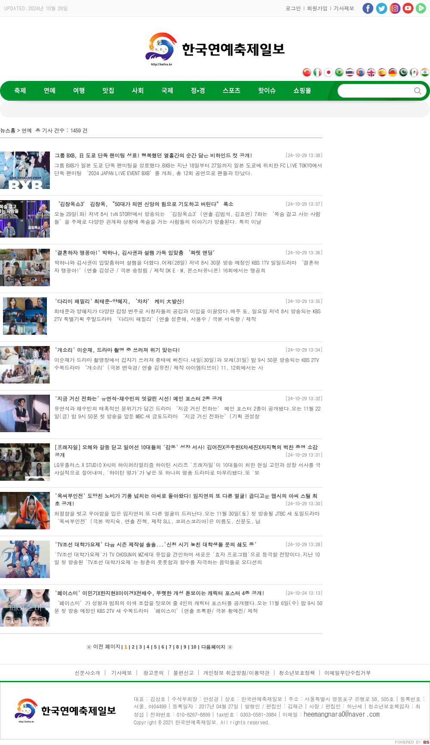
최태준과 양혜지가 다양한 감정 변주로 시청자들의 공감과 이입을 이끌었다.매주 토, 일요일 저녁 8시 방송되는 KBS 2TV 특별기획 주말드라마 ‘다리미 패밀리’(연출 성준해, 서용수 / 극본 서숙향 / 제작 (187, 314)
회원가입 (317, 8)
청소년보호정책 (297, 672)
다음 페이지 (213, 646)
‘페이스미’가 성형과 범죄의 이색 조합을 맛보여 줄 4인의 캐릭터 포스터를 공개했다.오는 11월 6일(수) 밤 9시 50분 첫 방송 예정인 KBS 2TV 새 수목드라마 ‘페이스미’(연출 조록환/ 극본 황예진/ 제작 (188, 606)
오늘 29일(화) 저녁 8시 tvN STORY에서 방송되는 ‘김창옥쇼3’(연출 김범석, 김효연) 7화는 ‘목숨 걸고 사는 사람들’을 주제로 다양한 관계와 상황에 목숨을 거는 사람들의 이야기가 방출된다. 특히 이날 (187, 217)
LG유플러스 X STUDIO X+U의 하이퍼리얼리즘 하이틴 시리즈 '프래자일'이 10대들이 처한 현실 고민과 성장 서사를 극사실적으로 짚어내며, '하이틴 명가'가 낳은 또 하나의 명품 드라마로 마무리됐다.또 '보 (187, 468)
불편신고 (183, 672)
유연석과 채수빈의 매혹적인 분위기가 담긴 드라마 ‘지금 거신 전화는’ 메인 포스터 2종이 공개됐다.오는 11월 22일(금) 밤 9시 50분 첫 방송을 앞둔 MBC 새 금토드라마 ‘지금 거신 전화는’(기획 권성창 (187, 412)
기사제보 (344, 8)
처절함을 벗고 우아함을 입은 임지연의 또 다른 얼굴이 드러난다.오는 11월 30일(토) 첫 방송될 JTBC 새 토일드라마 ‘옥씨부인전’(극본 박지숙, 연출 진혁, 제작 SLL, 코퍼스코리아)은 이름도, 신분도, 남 (187, 517)
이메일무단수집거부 (348, 672)
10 (193, 646)
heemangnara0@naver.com (342, 714)
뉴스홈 (7, 130)
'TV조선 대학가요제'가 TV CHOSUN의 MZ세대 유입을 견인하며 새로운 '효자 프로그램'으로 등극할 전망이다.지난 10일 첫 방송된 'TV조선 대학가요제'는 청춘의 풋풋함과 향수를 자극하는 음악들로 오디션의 (187, 558)
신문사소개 (87, 672)
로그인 (293, 8)
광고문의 (152, 672)
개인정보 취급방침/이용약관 (236, 672)
